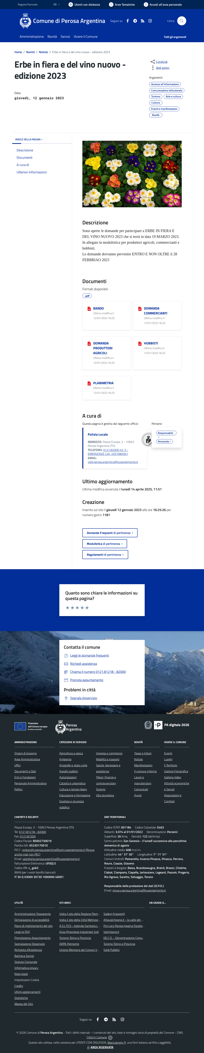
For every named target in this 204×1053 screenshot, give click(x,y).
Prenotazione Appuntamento (32, 938)
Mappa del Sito (23, 1004)
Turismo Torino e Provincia (75, 938)
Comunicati (141, 789)
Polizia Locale (98, 434)
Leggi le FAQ (22, 932)
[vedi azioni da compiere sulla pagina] (159, 68)
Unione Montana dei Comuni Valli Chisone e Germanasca (94, 950)
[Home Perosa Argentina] (64, 21)
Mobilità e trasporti (107, 759)
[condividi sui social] (158, 62)
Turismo (100, 789)
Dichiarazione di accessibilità (31, 920)
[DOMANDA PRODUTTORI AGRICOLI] (89, 343)
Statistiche (21, 998)
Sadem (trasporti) (114, 914)
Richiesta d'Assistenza (28, 950)
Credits (18, 986)
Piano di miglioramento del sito (33, 926)
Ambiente (65, 759)
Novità (30, 52)
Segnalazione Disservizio (29, 944)
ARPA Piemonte (69, 944)
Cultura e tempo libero (73, 789)
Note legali (21, 974)
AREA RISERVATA (99, 1047)
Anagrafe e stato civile (73, 765)
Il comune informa (145, 771)
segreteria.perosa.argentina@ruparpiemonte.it (51, 859)
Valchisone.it (111, 932)
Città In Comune (97, 1037)
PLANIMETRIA (103, 383)
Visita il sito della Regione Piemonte (81, 914)
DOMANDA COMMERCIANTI (155, 311)
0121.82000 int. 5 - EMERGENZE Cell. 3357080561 (108, 452)
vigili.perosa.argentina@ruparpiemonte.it (113, 462)
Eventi (168, 753)
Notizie (43, 52)
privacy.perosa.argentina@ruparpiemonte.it (139, 890)
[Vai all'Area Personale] (162, 4)
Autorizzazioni (68, 777)
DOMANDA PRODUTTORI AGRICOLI (102, 348)
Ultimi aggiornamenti (27, 992)
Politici (18, 789)
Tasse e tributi (142, 753)
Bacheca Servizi (24, 956)
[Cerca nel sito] (181, 20)
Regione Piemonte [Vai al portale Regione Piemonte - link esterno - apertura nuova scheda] (28, 4)
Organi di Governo (25, 753)
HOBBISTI (151, 343)
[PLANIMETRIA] (89, 383)
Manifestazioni (143, 765)
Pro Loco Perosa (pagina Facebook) (124, 926)
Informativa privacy (26, 968)
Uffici (17, 765)
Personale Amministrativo (30, 783)
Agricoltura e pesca (71, 753)
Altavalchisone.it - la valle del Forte (125, 920)
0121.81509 (28, 836)
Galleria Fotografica (176, 771)
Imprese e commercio (109, 753)
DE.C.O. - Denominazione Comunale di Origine (131, 938)
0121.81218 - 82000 (32, 832)
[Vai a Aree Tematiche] (121, 4)
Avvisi (137, 795)
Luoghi (168, 759)
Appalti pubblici (68, 771)
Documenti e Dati (25, 771)
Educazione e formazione (74, 795)
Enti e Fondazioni (25, 777)
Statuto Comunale (25, 962)
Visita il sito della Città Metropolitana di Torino (87, 920)
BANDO (98, 308)
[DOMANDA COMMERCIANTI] (140, 308)
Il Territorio (170, 765)
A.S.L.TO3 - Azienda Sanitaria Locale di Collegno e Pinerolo (95, 926)
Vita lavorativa (105, 795)
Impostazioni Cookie (26, 980)
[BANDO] (89, 308)
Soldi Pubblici (111, 950)
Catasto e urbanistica (72, 783)
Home (18, 52)
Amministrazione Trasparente (32, 914)
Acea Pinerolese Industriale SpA (79, 932)
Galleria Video (172, 777)
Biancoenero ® (117, 1042)
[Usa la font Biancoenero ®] (84, 4)
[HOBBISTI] (140, 343)
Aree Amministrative (27, 759)
